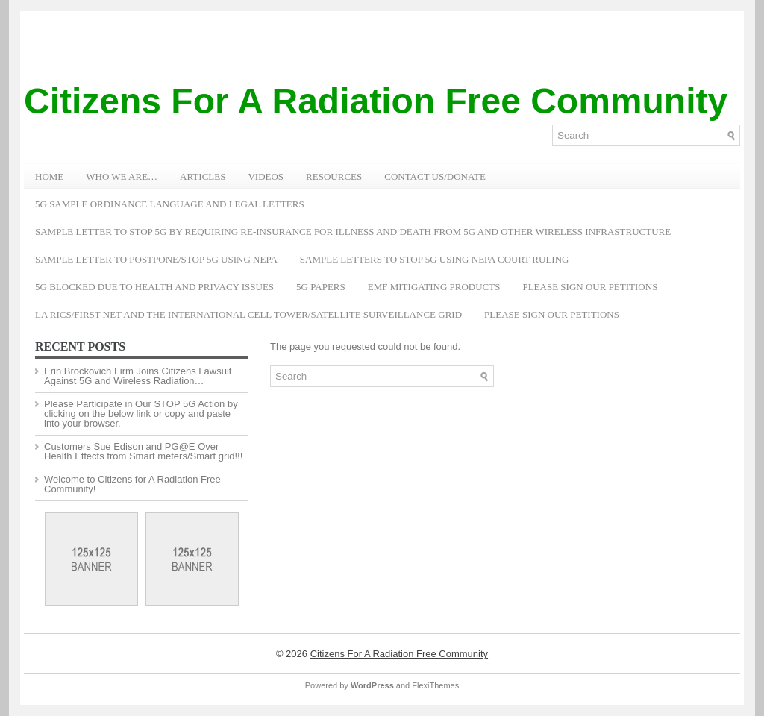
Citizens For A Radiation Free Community (375, 101)
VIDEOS (266, 176)
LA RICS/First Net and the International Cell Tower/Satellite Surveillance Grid (248, 314)
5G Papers (320, 286)
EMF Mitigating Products (434, 286)
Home (49, 176)
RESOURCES (334, 176)
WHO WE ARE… (121, 176)
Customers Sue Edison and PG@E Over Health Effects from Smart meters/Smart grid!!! (143, 451)
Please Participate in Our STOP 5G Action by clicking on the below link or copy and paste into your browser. (141, 413)
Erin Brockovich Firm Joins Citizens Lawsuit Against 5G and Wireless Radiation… (137, 375)
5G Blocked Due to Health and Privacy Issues (154, 286)
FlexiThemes (435, 685)
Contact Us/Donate (435, 176)
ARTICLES (202, 176)
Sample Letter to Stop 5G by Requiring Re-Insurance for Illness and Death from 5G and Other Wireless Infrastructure (353, 231)
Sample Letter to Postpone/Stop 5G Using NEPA (156, 259)
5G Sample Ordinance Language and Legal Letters (169, 204)
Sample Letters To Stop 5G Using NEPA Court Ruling (434, 259)
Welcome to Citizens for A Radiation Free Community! (132, 484)
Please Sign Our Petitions (589, 286)
